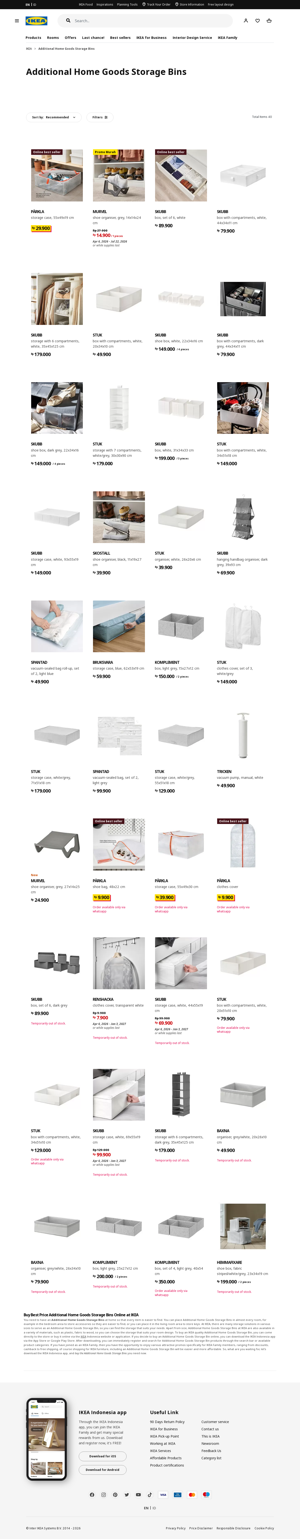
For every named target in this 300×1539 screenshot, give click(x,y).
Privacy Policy (176, 1528)
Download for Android (102, 1470)
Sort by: (50, 117)
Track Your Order (159, 4)
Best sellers (120, 37)
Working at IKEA (162, 1443)
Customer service (215, 1421)
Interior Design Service (192, 37)
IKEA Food (86, 4)
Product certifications (167, 1465)
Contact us (210, 1429)
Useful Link (164, 1412)
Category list (211, 1458)
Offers (70, 37)
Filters (100, 117)
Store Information (192, 4)
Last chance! (93, 37)
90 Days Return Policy (167, 1421)
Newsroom (210, 1443)
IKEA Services (160, 1450)
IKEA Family (227, 37)
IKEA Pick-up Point (164, 1436)
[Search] (154, 20)
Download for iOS (102, 1456)
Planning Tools (127, 4)
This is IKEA (210, 1436)
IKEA (29, 49)
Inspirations (105, 4)
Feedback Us (211, 1450)
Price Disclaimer (201, 1528)
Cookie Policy (264, 1528)
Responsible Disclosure (234, 1528)
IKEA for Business (151, 37)
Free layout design (221, 4)
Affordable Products (166, 1458)
